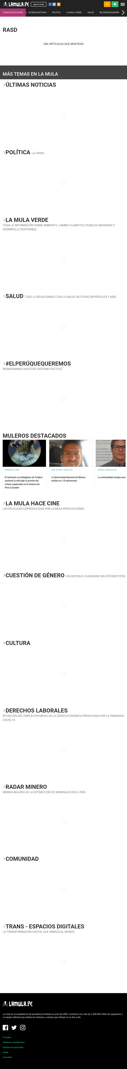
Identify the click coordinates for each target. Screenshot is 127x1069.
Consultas (7, 1057)
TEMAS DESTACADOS (13, 12)
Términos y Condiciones (14, 1042)
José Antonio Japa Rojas (61, 470)
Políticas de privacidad (13, 1047)
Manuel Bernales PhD (107, 470)
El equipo (7, 1037)
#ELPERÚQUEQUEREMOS (111, 12)
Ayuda (5, 1052)
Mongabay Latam (12, 470)
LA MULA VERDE (74, 12)
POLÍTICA (56, 12)
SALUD (91, 12)
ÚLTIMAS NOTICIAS (37, 12)
